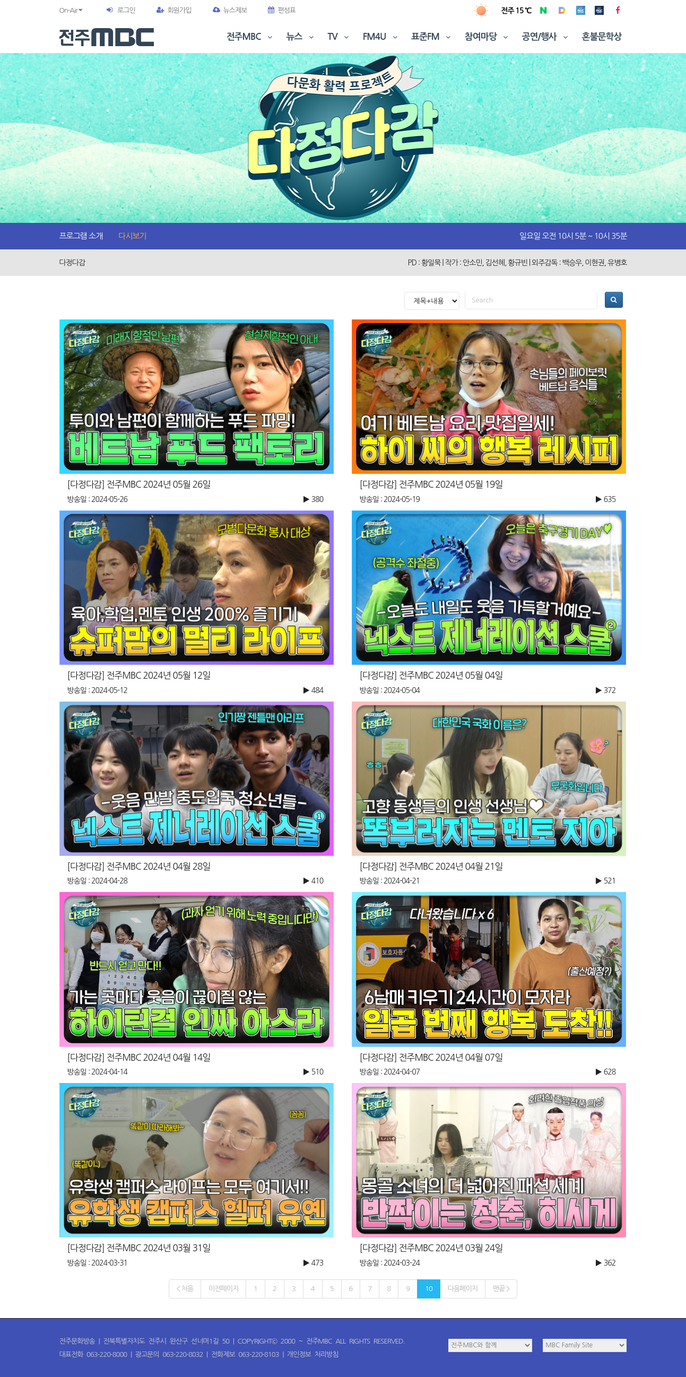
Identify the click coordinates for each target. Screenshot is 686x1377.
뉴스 (301, 36)
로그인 (126, 10)
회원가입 (174, 10)
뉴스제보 (230, 10)
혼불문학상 (602, 36)
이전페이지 (223, 1288)
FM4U (381, 36)
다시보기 (132, 236)
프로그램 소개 (81, 236)
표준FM (432, 36)
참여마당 (487, 36)
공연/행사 (546, 36)
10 (428, 1288)
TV (339, 36)
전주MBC (251, 36)
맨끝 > (501, 1288)
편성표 (282, 10)
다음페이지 (462, 1288)
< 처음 (185, 1288)
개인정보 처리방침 (312, 1354)
